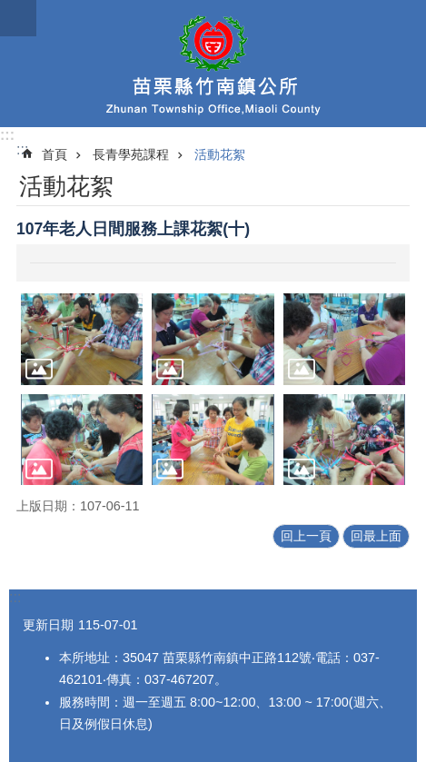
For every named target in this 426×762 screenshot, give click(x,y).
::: (7, 135)
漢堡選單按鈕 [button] (18, 18)
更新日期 (48, 625)
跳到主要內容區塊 (9, 9)
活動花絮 (219, 154)
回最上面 (376, 536)
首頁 (54, 154)
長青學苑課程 (131, 154)
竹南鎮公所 (213, 63)
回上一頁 (306, 536)
